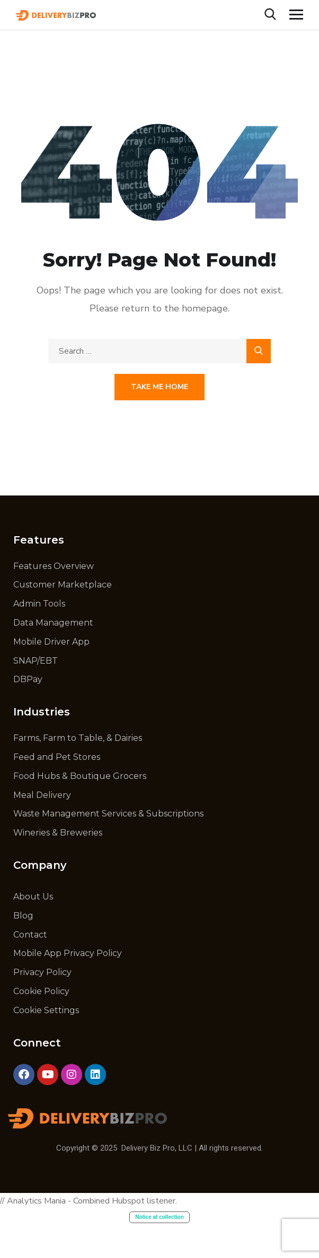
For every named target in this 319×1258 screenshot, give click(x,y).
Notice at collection (159, 1217)
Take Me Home (159, 387)
